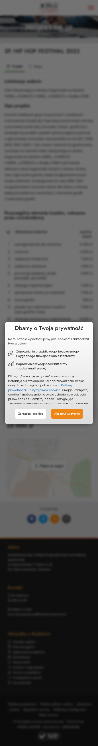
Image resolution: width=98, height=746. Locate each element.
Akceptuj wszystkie (67, 414)
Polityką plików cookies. (44, 390)
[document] (49, 373)
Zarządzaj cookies (30, 414)
